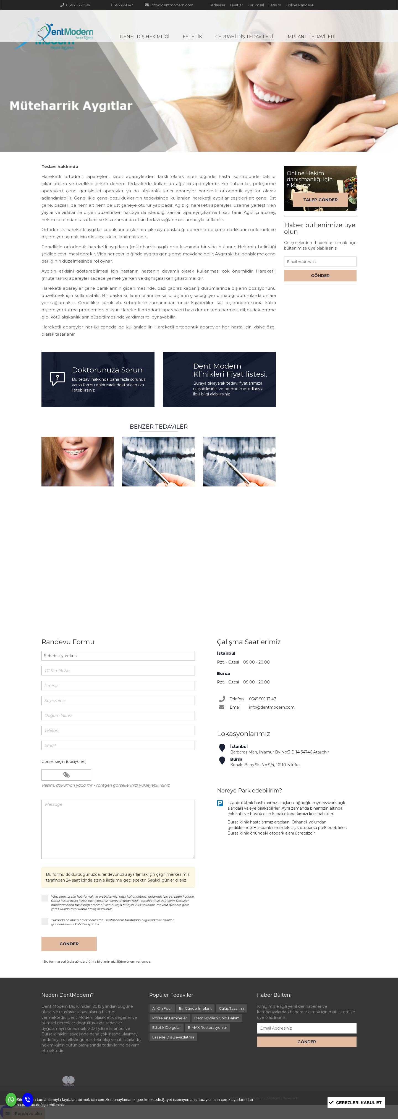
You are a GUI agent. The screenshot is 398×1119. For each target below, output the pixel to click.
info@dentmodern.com (169, 5)
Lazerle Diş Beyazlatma (173, 1037)
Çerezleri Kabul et (359, 1102)
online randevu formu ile (291, 575)
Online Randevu (299, 5)
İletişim (274, 5)
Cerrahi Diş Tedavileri (244, 36)
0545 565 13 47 (75, 5)
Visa (49, 1081)
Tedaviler (217, 5)
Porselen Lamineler (169, 1018)
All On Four (162, 1008)
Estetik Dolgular (166, 1027)
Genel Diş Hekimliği (144, 36)
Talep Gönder (320, 199)
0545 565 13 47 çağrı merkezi (118, 575)
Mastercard (68, 1081)
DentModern (65, 37)
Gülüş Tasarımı (231, 1008)
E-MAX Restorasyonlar (207, 1027)
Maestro (88, 1081)
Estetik (192, 36)
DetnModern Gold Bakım (217, 1018)
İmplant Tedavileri (311, 36)
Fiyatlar (236, 5)
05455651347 (119, 5)
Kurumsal (255, 5)
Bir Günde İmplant (195, 1008)
